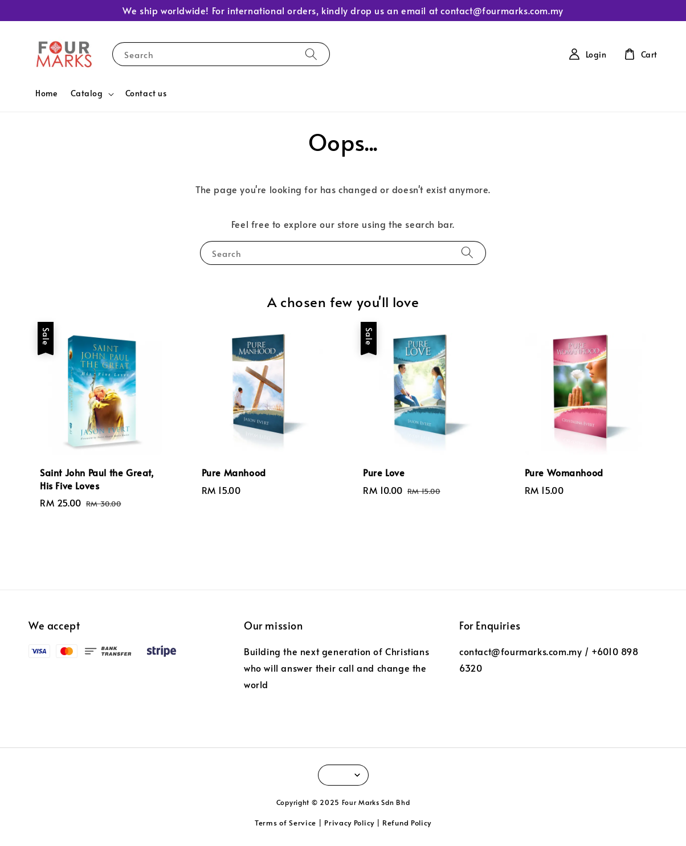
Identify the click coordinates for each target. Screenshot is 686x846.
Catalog (87, 93)
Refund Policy (406, 823)
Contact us (146, 93)
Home (46, 93)
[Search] (311, 54)
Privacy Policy (349, 823)
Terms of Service (285, 823)
